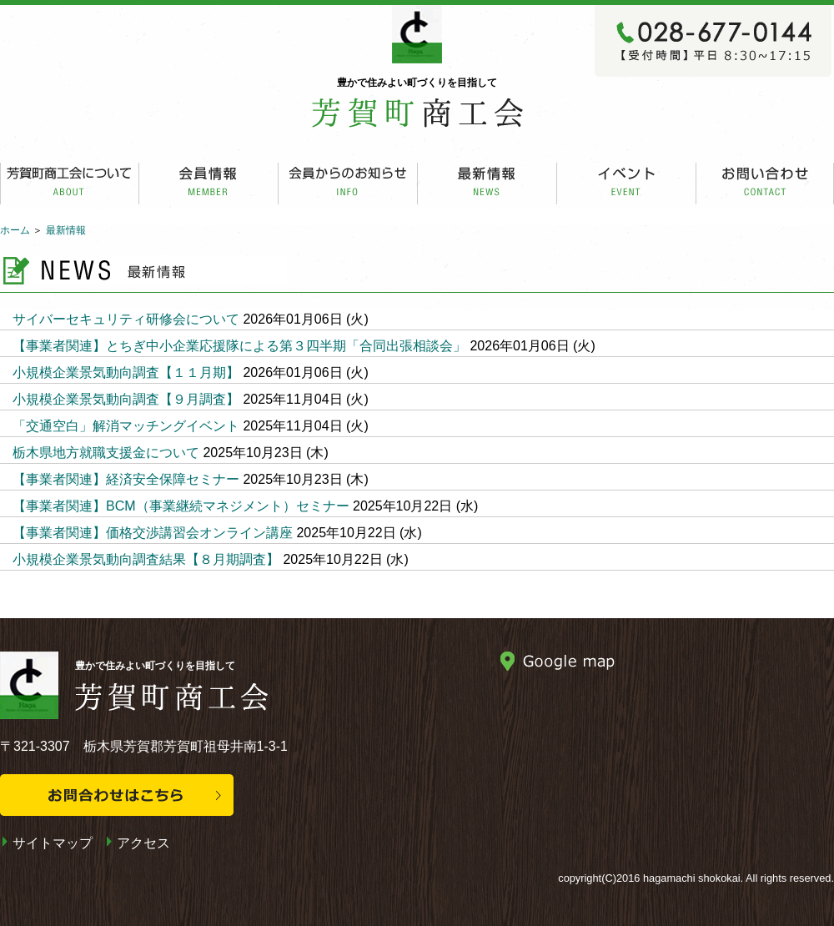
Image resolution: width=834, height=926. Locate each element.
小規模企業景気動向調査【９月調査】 (126, 399)
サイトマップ (53, 843)
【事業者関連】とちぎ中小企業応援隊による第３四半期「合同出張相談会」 (239, 346)
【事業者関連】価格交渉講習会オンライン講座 (153, 533)
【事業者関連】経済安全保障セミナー (126, 479)
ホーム (15, 230)
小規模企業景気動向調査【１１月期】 (126, 372)
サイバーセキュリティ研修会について (126, 319)
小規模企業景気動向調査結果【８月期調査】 (146, 559)
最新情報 (66, 230)
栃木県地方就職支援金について (106, 452)
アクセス (143, 843)
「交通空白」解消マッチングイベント (126, 426)
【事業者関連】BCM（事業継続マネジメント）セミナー (181, 506)
